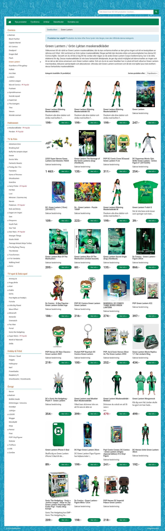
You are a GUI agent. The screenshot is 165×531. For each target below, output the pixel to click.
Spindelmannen (15, 92)
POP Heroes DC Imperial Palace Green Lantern (113, 501)
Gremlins (12, 182)
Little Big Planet (15, 305)
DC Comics (13, 47)
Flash (11, 58)
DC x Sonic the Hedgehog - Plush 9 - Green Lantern (56, 400)
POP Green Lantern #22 (142, 303)
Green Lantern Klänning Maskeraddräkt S (113, 110)
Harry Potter (18, 186)
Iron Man (12, 73)
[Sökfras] (126, 12)
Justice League (15, 81)
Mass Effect (13, 309)
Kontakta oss (73, 22)
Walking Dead (14, 262)
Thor (11, 108)
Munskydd (13, 422)
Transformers (14, 255)
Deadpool (12, 50)
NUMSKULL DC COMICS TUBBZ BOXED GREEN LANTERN (113, 305)
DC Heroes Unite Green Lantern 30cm (145, 451)
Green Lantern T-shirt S (142, 207)
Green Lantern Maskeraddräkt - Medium (116, 400)
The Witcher (13, 251)
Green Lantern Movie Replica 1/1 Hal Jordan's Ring (144, 353)
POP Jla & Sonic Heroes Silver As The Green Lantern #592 (116, 353)
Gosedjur (12, 407)
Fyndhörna (35, 22)
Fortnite (12, 302)
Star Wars (17, 232)
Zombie (12, 453)
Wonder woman (15, 115)
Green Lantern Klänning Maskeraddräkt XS (84, 110)
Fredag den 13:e (15, 167)
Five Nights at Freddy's (17, 298)
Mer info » (65, 123)
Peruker (16, 132)
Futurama (12, 171)
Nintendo (12, 317)
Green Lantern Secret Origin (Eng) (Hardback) (115, 258)
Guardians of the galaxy (18, 66)
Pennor (11, 430)
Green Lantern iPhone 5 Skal (57, 450)
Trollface (12, 445)
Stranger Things (15, 236)
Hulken (11, 69)
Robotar (12, 441)
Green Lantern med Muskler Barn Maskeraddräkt (86, 400)
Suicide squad (14, 96)
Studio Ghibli (14, 239)
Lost (10, 194)
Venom (11, 111)
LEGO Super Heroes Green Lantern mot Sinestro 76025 (57, 160)
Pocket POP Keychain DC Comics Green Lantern (84, 353)
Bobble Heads (14, 399)
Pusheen (12, 88)
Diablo (11, 290)
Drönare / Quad (15, 356)
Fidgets (12, 360)
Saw (10, 217)
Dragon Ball (13, 54)
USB (10, 449)
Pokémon (17, 205)
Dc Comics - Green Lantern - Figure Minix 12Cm (86, 501)
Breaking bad (14, 148)
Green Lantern (14, 62)
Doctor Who (13, 159)
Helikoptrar (13, 364)
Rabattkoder (59, 22)
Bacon (11, 392)
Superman (13, 100)
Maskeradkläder (19, 128)
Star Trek (12, 228)
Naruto (11, 201)
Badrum (12, 395)
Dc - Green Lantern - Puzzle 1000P (85, 208)
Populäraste (152, 73)
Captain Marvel (15, 43)
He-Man (12, 190)
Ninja (11, 426)
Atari (11, 286)
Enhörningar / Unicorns (18, 403)
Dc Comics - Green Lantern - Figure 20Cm (144, 258)
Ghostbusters (14, 178)
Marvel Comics (19, 85)
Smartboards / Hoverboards (20, 379)
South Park (13, 224)
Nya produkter (21, 22)
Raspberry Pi (14, 375)
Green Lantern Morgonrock (143, 399)
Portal (11, 328)
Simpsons (13, 220)
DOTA (11, 294)
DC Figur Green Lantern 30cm (86, 450)
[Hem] (9, 22)
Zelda (11, 344)
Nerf (10, 367)
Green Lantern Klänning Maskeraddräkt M (113, 208)
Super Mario (18, 336)
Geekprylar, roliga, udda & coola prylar (26, 9)
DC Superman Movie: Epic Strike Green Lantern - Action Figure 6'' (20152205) (144, 161)
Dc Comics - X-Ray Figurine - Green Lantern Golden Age (57, 304)
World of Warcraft (16, 340)
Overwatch (13, 321)
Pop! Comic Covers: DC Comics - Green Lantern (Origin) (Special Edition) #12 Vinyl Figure (116, 453)
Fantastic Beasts (15, 163)
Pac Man (12, 324)
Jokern (11, 77)
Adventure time (15, 144)
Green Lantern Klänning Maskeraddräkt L (55, 110)
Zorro (11, 266)
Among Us (13, 279)
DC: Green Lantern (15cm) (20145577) (56, 208)
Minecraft (12, 313)
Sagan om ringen (15, 213)
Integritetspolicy (153, 528)
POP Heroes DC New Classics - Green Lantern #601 (58, 353)
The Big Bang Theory (17, 247)
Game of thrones (15, 175)
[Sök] (156, 12)
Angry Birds (13, 283)
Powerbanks (13, 371)
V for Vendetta (14, 258)
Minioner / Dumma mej (18, 197)
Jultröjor (12, 411)
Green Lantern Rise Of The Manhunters (56, 258)
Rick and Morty (15, 209)
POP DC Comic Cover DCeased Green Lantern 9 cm (116, 160)
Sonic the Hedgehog (17, 332)
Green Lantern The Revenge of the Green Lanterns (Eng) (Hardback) (87, 161)
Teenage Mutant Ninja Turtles (20, 243)
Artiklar (46, 22)
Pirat (11, 433)
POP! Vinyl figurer (15, 437)
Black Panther (14, 39)
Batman (12, 35)
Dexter (11, 156)
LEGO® (12, 414)
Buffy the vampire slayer (18, 152)
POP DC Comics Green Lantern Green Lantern (87, 304)
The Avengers (14, 104)
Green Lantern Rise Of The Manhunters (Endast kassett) (86, 258)
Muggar (12, 418)
